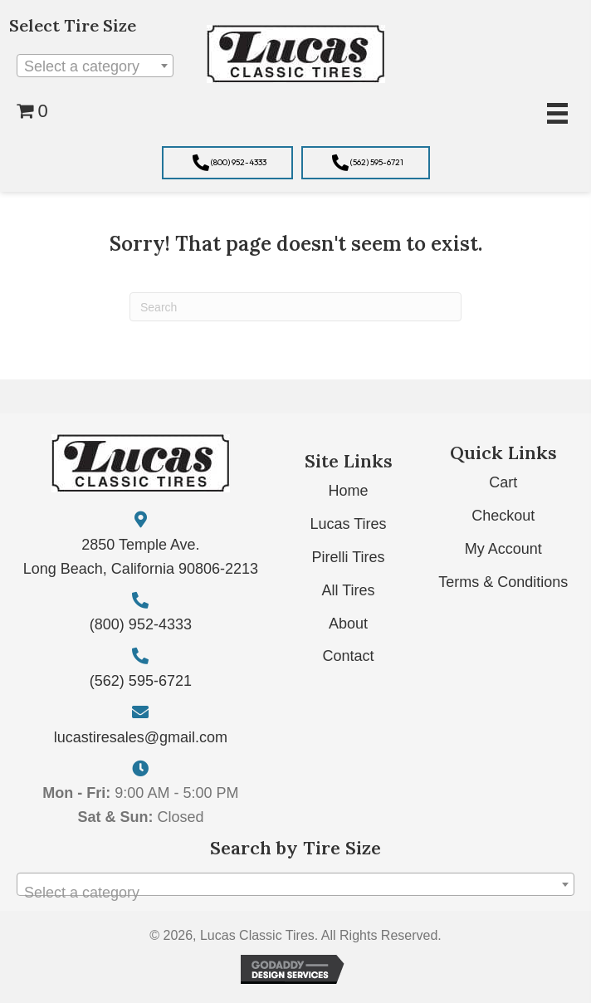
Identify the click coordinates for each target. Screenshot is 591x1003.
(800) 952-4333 (141, 624)
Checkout (503, 515)
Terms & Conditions (503, 582)
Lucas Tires (348, 524)
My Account (503, 549)
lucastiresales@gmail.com (140, 737)
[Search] (295, 306)
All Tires (348, 590)
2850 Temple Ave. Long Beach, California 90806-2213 (140, 556)
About (348, 623)
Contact (348, 656)
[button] (227, 162)
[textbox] (95, 66)
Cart (503, 482)
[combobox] (95, 65)
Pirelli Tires (348, 557)
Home (349, 490)
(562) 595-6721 (141, 681)
